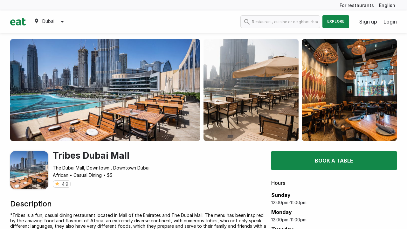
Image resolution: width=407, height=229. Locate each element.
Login (390, 21)
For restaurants (357, 5)
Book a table (334, 160)
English (387, 5)
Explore (335, 21)
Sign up (368, 21)
